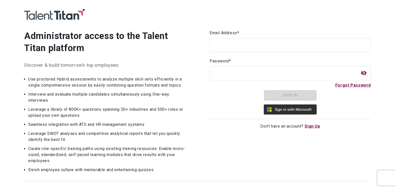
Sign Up (312, 126)
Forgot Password (353, 85)
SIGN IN (290, 95)
